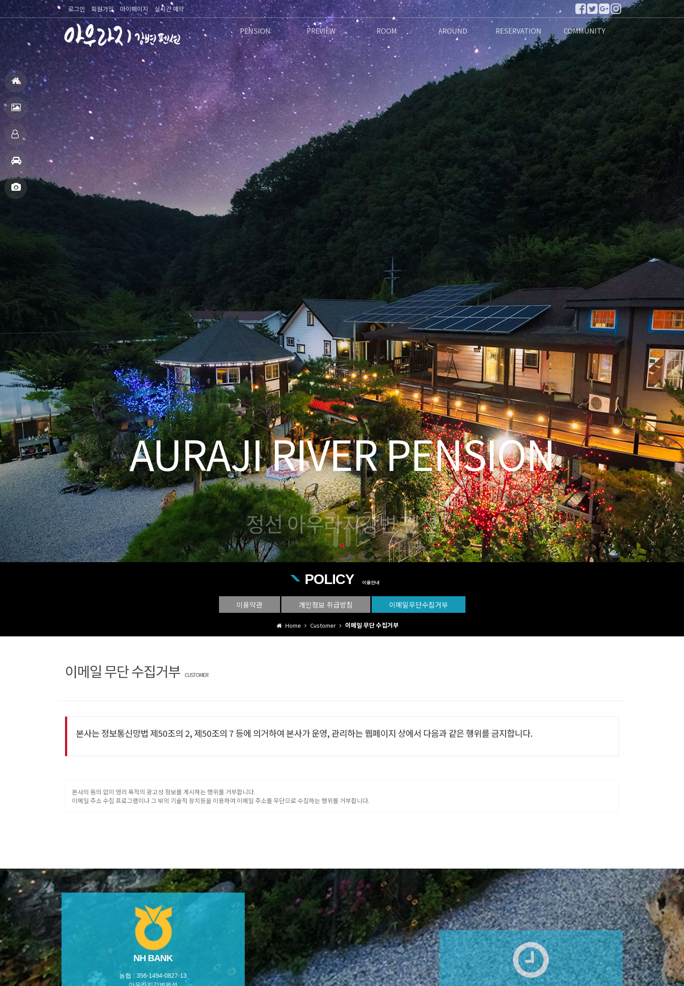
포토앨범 (16, 191)
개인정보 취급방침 (326, 604)
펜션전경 (16, 111)
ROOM (386, 31)
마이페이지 (134, 8)
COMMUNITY (584, 31)
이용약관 (249, 604)
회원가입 (102, 8)
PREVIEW (321, 31)
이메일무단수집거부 (418, 604)
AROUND (452, 31)
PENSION (255, 31)
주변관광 (16, 164)
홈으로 (15, 84)
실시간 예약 (169, 8)
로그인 (76, 8)
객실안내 (15, 138)
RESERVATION (518, 31)
